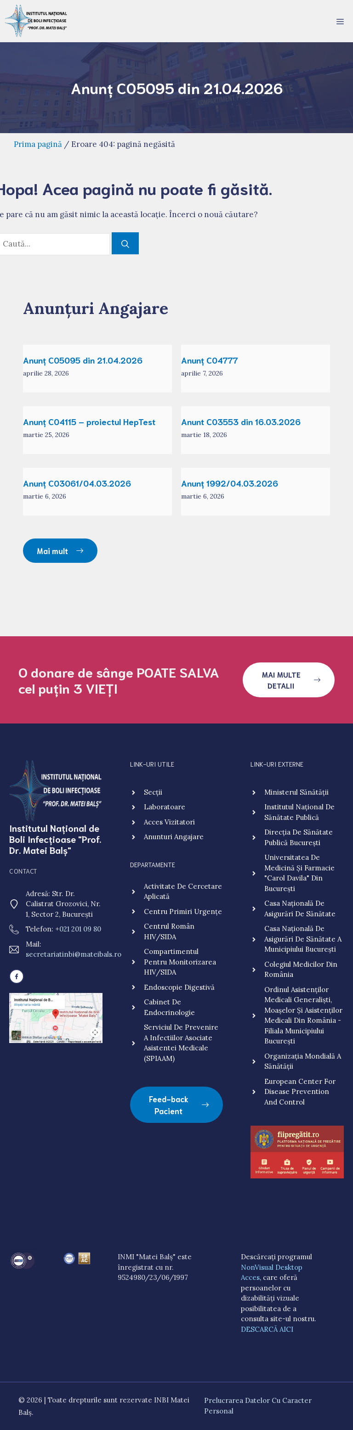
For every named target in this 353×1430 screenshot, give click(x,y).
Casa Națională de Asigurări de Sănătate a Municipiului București (303, 938)
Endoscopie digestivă (179, 987)
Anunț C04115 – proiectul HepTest (89, 421)
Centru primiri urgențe (183, 911)
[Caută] (125, 243)
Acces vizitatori (169, 822)
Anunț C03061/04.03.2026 (77, 482)
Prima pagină (38, 144)
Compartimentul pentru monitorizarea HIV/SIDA (180, 961)
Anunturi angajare (174, 836)
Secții (153, 792)
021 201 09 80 (80, 929)
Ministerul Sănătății (296, 792)
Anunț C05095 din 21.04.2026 (82, 359)
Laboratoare (164, 806)
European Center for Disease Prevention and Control (300, 1091)
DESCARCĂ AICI (267, 1329)
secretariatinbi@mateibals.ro (73, 954)
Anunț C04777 (209, 359)
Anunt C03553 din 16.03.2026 (241, 421)
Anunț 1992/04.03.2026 (229, 482)
